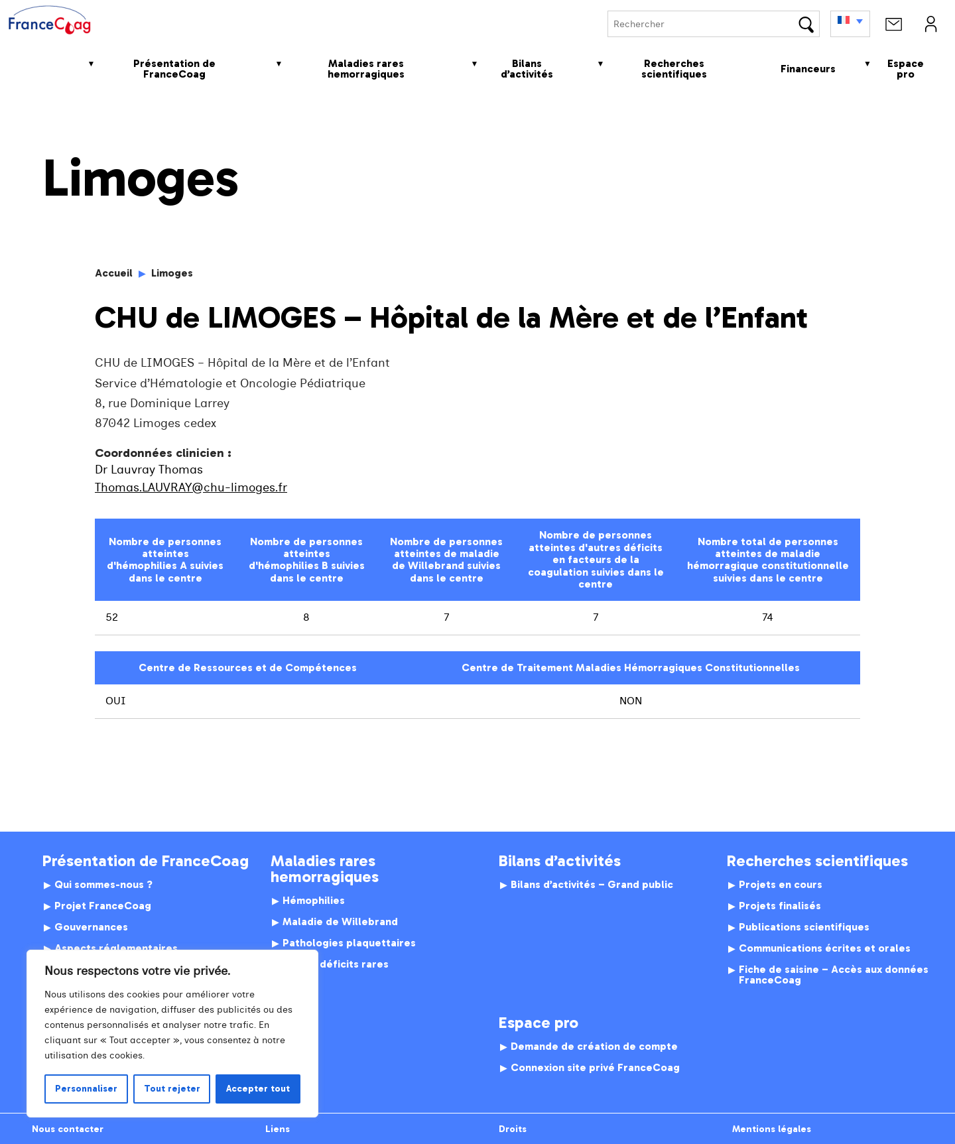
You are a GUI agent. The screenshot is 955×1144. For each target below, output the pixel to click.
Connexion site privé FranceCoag (595, 1067)
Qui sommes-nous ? (103, 884)
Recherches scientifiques (674, 68)
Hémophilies (314, 900)
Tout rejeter (172, 1088)
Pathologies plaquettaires (349, 943)
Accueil (40, 68)
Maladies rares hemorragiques (366, 68)
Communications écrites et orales (825, 948)
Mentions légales (771, 1129)
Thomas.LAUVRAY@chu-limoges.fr (191, 487)
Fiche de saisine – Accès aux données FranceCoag (833, 974)
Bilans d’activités (527, 68)
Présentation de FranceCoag (174, 68)
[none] (850, 24)
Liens (277, 1129)
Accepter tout (258, 1088)
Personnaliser (86, 1088)
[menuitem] (850, 24)
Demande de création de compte (594, 1046)
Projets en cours (780, 884)
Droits (513, 1129)
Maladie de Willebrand (340, 922)
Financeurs (808, 68)
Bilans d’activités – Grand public (592, 884)
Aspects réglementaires (116, 948)
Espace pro (905, 68)
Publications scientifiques (804, 927)
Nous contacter (67, 1129)
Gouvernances (91, 927)
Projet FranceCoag (102, 906)
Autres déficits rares (336, 964)
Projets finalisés (780, 906)
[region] (172, 1033)
